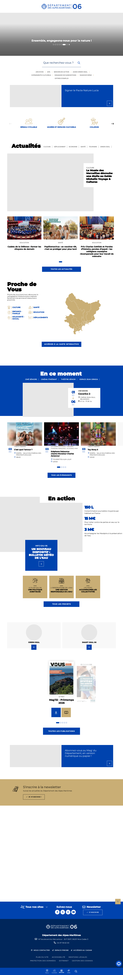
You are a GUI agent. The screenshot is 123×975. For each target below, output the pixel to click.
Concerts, (70, 446)
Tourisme (93, 147)
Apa (48, 72)
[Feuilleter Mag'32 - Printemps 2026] (66, 712)
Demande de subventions (65, 75)
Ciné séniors (31, 379)
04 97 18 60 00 (63, 943)
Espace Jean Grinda (89, 379)
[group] (61, 692)
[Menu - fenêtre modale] (47, 971)
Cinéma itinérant (49, 379)
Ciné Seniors (83, 391)
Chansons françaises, (58, 448)
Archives (39, 72)
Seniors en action (61, 72)
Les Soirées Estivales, (58, 446)
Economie (73, 147)
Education (24, 243)
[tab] (53, 44)
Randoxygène (86, 75)
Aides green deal (80, 72)
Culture (47, 147)
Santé (83, 147)
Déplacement (59, 147)
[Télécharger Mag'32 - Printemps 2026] (56, 712)
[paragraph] (50, 182)
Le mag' (61, 697)
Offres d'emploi (61, 78)
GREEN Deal (105, 147)
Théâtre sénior (68, 379)
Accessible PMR (72, 448)
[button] (119, 964)
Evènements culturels (41, 75)
